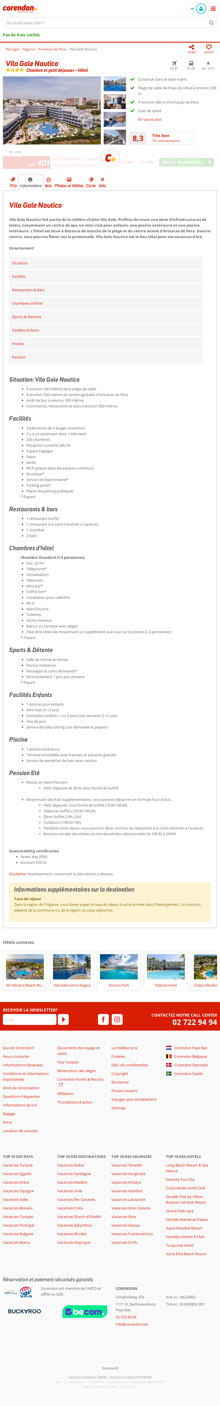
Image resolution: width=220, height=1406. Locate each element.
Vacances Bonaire (18, 1208)
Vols (102, 185)
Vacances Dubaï (70, 1165)
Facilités (18, 276)
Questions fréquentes (21, 1096)
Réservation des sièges (76, 1070)
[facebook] (103, 1019)
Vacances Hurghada (128, 1173)
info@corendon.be (132, 1324)
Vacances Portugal (18, 1225)
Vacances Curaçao (18, 1216)
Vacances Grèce (16, 1182)
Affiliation (65, 1093)
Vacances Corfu (124, 1242)
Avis (48, 185)
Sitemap (118, 1107)
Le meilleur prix (124, 1047)
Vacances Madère (72, 1182)
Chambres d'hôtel (27, 303)
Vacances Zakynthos (74, 1225)
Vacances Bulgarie (18, 1233)
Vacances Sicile (69, 1190)
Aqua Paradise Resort (184, 1228)
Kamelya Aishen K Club (185, 1236)
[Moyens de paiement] (24, 1311)
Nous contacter (16, 1056)
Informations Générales (23, 1065)
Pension (19, 357)
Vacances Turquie (18, 1165)
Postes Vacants (124, 1090)
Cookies (118, 1056)
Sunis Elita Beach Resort (186, 1253)
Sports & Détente (26, 316)
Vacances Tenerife (126, 1165)
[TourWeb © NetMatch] (110, 1368)
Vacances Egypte (17, 1173)
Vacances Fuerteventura (132, 1233)
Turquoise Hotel (179, 1245)
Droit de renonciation (21, 1087)
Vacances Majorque (74, 1242)
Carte (91, 185)
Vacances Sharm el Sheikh (79, 1216)
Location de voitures (20, 1130)
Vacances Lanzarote (128, 1199)
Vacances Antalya (126, 1182)
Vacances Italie (15, 1199)
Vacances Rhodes (72, 1233)
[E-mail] (29, 1019)
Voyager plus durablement (134, 1099)
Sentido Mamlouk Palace (187, 1219)
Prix (13, 185)
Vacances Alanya (125, 1225)
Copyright (119, 1073)
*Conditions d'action (75, 1102)
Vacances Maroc (16, 1242)
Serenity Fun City (180, 1179)
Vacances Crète (70, 1208)
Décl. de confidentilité (129, 1065)
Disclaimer (18, 873)
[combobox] (110, 22)
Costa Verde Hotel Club (185, 1188)
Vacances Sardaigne (74, 1173)
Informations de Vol (20, 1105)
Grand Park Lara (179, 1210)
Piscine (18, 343)
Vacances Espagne (18, 1190)
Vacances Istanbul (126, 1190)
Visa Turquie (67, 1062)
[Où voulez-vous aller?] (110, 22)
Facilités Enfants (25, 330)
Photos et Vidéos (69, 185)
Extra (7, 1122)
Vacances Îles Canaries (76, 1199)
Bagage (9, 1113)
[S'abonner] (63, 1019)
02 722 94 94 (194, 1022)
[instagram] (117, 1019)
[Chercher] (211, 22)
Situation (20, 263)
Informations (31, 185)
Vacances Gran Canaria (130, 1208)
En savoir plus (150, 119)
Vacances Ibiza (123, 1216)
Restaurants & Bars (28, 289)
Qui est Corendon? (19, 1047)
